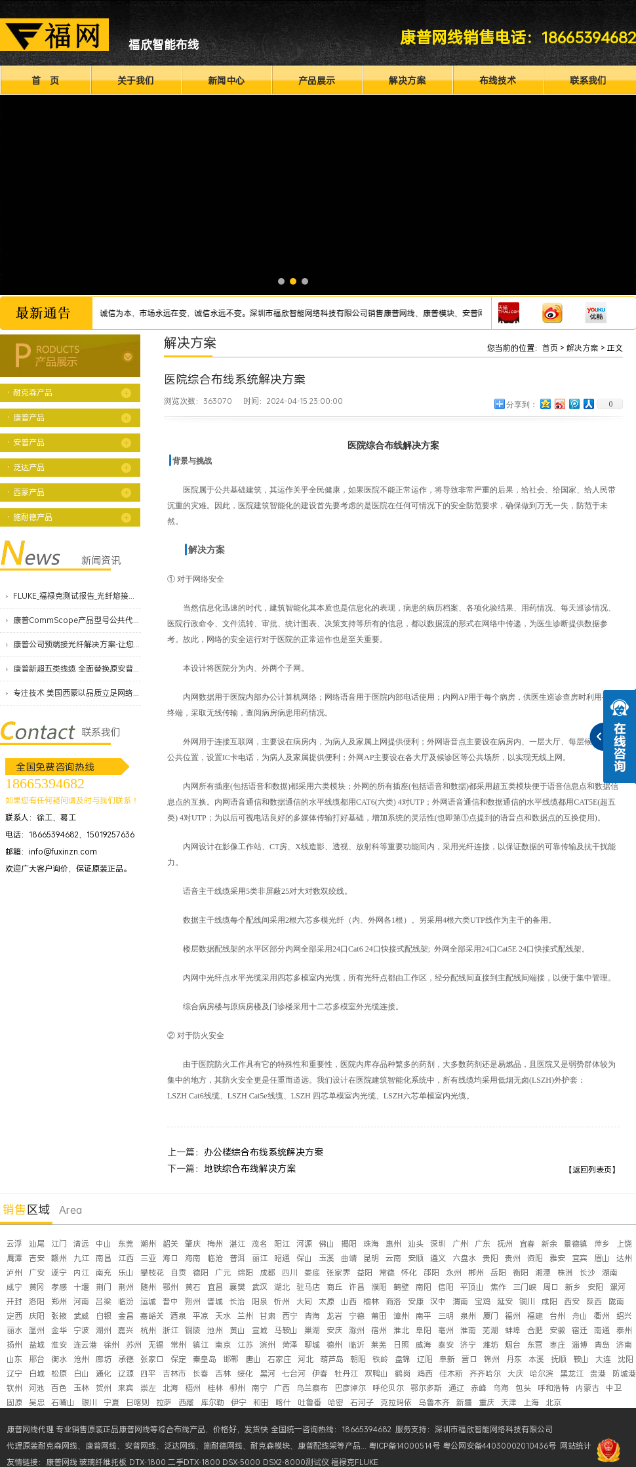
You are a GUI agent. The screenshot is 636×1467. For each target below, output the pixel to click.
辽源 (126, 1373)
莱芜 (379, 1344)
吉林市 (174, 1373)
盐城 (37, 1344)
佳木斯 (451, 1373)
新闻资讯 (101, 560)
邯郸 (231, 1359)
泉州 (468, 1315)
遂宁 (59, 1272)
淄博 (579, 1344)
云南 (393, 1258)
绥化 (245, 1373)
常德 (387, 1272)
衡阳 (520, 1272)
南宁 (260, 1388)
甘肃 (267, 1315)
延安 (505, 1301)
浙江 (170, 1330)
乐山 (126, 1272)
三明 (446, 1315)
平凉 (201, 1315)
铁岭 (380, 1359)
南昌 (103, 1258)
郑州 (59, 1301)
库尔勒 (212, 1402)
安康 (416, 1301)
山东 (14, 1359)
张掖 (59, 1315)
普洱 (237, 1258)
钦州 (14, 1388)
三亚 (148, 1258)
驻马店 (308, 1287)
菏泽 (290, 1344)
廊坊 (103, 1359)
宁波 (81, 1330)
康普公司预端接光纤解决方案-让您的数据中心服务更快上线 (77, 644)
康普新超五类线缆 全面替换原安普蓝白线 (77, 668)
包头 (523, 1388)
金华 (59, 1330)
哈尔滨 (541, 1373)
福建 (535, 1315)
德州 (334, 1344)
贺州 (103, 1388)
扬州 (14, 1344)
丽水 (14, 1330)
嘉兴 (126, 1330)
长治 (237, 1301)
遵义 (438, 1258)
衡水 (59, 1359)
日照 (401, 1344)
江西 (126, 1258)
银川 (89, 1402)
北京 (553, 1402)
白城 (37, 1373)
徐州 (111, 1344)
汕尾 (37, 1243)
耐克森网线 (57, 1445)
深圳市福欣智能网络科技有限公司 (494, 1429)
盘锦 (402, 1359)
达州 (624, 1258)
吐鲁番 (309, 1402)
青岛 (602, 1344)
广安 (37, 1272)
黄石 (193, 1287)
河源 (304, 1243)
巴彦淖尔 (350, 1388)
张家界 (338, 1272)
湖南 (610, 1272)
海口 (170, 1258)
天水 (223, 1315)
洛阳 (37, 1301)
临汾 (126, 1301)
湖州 (103, 1330)
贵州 (513, 1258)
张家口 (152, 1359)
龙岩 (334, 1315)
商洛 (393, 1301)
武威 (81, 1315)
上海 (531, 1402)
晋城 (215, 1301)
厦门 (490, 1315)
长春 (201, 1373)
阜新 (447, 1359)
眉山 (602, 1258)
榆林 (371, 1301)
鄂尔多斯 (426, 1388)
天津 (509, 1402)
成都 (267, 1272)
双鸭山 (376, 1373)
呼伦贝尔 (388, 1388)
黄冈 (37, 1287)
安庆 (334, 1330)
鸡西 (425, 1373)
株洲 (565, 1272)
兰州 (245, 1315)
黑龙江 (572, 1373)
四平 (148, 1373)
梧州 (193, 1388)
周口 (551, 1287)
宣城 (260, 1330)
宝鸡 (482, 1301)
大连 (603, 1359)
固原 (14, 1402)
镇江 (201, 1344)
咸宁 (14, 1287)
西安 (572, 1301)
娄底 (312, 1272)
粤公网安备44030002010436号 (499, 1445)
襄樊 (237, 1287)
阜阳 (423, 1330)
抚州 (505, 1243)
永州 (454, 1272)
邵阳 (431, 1272)
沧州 (81, 1359)
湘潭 (543, 1272)
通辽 (456, 1388)
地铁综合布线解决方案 (250, 1168)
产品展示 (316, 80)
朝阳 (358, 1359)
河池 (37, 1388)
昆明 (371, 1258)
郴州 (476, 1272)
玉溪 (326, 1258)
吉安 (37, 1258)
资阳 (535, 1258)
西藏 (186, 1402)
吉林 (223, 1373)
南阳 (423, 1287)
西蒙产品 (29, 492)
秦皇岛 (204, 1359)
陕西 (594, 1301)
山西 (349, 1301)
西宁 (290, 1315)
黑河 (267, 1373)
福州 (513, 1315)
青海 (312, 1315)
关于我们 (135, 80)
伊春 (320, 1373)
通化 (103, 1373)
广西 (282, 1388)
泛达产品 (29, 467)
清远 (81, 1243)
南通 (602, 1330)
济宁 (468, 1344)
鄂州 (170, 1287)
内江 (81, 1272)
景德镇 (575, 1243)
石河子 (362, 1402)
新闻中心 (226, 80)
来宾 (126, 1388)
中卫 (614, 1388)
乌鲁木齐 (434, 1402)
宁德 (357, 1315)
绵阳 (245, 1272)
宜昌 (215, 1287)
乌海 (501, 1388)
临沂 (357, 1344)
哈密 (336, 1402)
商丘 (334, 1287)
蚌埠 (513, 1330)
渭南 (460, 1301)
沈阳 (625, 1359)
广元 (223, 1272)
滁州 (357, 1330)
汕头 (416, 1243)
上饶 (624, 1243)
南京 (223, 1344)
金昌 (126, 1315)
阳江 (282, 1243)
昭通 (282, 1258)
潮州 (148, 1243)
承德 (126, 1359)
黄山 (237, 1330)
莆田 (379, 1315)
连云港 (85, 1344)
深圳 (438, 1243)
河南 (81, 1301)
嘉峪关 (152, 1315)
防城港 (624, 1373)
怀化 (409, 1272)
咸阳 (549, 1301)
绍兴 (624, 1315)
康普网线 (22, 1429)
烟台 (513, 1344)
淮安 (59, 1344)
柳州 (237, 1388)
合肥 (535, 1330)
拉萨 (164, 1402)
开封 (14, 1301)
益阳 (364, 1272)
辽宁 (14, 1373)
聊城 (312, 1344)
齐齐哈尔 (485, 1373)
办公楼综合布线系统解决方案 (263, 1152)
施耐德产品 (32, 517)
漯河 (618, 1287)
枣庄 (557, 1344)
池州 (215, 1330)
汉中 (438, 1301)
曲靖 (349, 1258)
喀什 (283, 1402)
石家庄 (279, 1359)
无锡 (156, 1344)
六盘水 (464, 1258)
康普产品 (29, 417)
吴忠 (37, 1402)
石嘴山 (63, 1402)
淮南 (468, 1330)
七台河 (294, 1373)
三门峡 (524, 1287)
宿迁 (579, 1330)
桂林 (215, 1388)
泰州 (624, 1330)
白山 (81, 1373)
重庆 (486, 1402)
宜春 (527, 1243)
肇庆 (193, 1243)
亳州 (446, 1330)
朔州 (193, 1301)
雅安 (557, 1258)
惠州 (393, 1243)
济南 (624, 1344)
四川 (290, 1272)
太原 (326, 1301)
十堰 (81, 1287)
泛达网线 (179, 1445)
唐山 (253, 1359)
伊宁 (239, 1402)
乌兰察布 (312, 1388)
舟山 (579, 1315)
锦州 (492, 1359)
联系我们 (588, 80)
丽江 (260, 1258)
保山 (304, 1258)
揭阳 (349, 1243)
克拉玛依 (396, 1402)
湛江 (237, 1243)
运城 (148, 1301)
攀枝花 (152, 1272)
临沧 (215, 1258)
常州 (178, 1344)
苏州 (134, 1344)
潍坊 (490, 1344)
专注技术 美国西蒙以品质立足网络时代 (77, 692)
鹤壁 (401, 1287)
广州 (460, 1243)
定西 (14, 1315)
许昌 (357, 1287)
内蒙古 (587, 1388)
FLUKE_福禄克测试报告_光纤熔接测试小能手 (77, 595)
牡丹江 (346, 1373)
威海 (423, 1344)
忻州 (282, 1301)
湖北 (282, 1287)
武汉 (260, 1287)
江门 (59, 1243)
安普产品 (29, 442)
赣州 (59, 1258)
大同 (304, 1301)
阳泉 (260, 1301)
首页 (550, 347)
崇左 (148, 1388)
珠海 (371, 1243)
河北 (305, 1359)
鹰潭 (14, 1258)
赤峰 (479, 1388)
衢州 (602, 1315)
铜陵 (193, 1330)
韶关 (170, 1243)
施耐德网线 (223, 1445)
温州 (37, 1330)
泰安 (446, 1344)
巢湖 (312, 1330)
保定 (178, 1359)
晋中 (170, 1301)
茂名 (260, 1243)
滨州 (267, 1344)
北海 (170, 1388)
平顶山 (472, 1287)
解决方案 (407, 80)
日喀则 (137, 1402)
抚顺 (558, 1359)
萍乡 (602, 1243)
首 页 (45, 80)
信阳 (446, 1287)
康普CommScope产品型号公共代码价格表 (77, 620)
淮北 (401, 1330)
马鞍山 (286, 1330)
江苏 (245, 1344)
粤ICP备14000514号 (404, 1445)
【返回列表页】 (592, 1169)
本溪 (536, 1359)
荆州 (126, 1287)
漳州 (401, 1315)
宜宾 (579, 1258)
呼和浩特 (553, 1388)
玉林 (81, 1388)
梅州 (215, 1243)
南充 (103, 1272)
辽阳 (425, 1359)
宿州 (379, 1330)
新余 (549, 1243)
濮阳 (379, 1287)
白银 (103, 1315)
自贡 (178, 1272)
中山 (103, 1243)
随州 (148, 1287)
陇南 (616, 1301)
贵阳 (490, 1258)
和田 (261, 1402)
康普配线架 (317, 1445)
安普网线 (140, 1445)
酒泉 (178, 1315)
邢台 (37, 1359)
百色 (59, 1388)
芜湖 (490, 1330)
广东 (482, 1243)
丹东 (514, 1359)
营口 (469, 1359)
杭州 (148, 1330)
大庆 (515, 1373)
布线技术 (497, 80)
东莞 (126, 1243)
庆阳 (37, 1315)
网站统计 (575, 1445)
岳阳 (498, 1272)
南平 (423, 1315)
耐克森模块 (270, 1445)
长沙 (587, 1272)
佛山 (326, 1243)
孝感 (59, 1287)
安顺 (416, 1258)
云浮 (14, 1243)
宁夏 (111, 1402)
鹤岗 (402, 1373)
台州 (557, 1315)
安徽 (557, 1330)
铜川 (527, 1301)
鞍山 (581, 1359)
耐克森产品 (32, 392)
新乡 (573, 1287)
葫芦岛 (332, 1359)
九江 (81, 1258)
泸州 (14, 1272)
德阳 (201, 1272)
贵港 (598, 1373)
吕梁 (103, 1301)
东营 (535, 1344)
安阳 (595, 1287)
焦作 (498, 1287)
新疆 (464, 1402)
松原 (59, 1373)
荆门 (103, 1287)
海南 (193, 1258)
